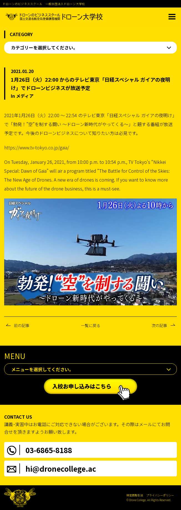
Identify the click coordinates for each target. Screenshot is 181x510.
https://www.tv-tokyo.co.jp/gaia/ (36, 147)
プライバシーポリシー (160, 495)
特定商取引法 (134, 495)
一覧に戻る (90, 325)
